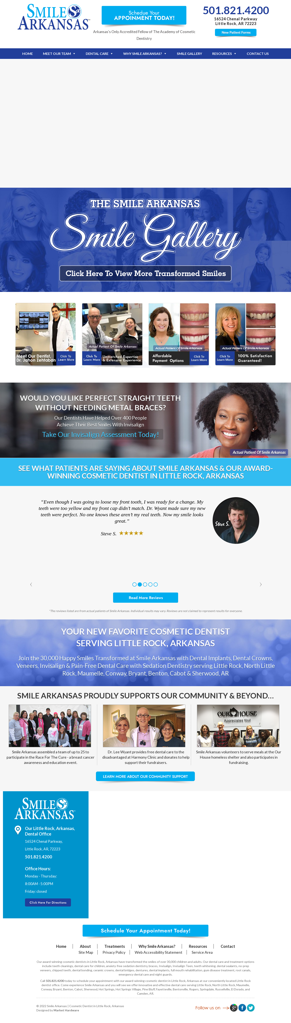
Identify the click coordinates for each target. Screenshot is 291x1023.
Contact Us (258, 53)
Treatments (114, 946)
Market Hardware (66, 1010)
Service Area (202, 952)
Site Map (86, 952)
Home (27, 53)
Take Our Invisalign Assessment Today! (100, 434)
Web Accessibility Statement (158, 952)
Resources (222, 53)
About (85, 946)
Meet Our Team (57, 53)
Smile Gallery (189, 53)
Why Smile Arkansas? (142, 53)
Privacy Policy (114, 952)
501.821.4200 (236, 10)
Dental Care (97, 53)
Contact (228, 946)
